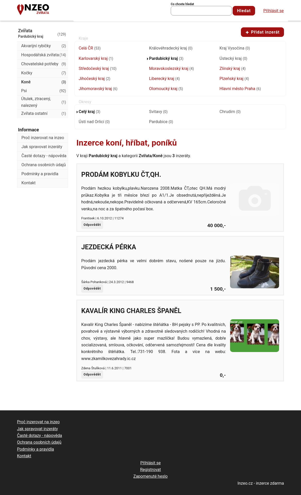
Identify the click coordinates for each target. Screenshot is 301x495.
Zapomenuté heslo (150, 476)
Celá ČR (90, 48)
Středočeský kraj (98, 68)
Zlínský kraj (232, 68)
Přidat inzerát (262, 32)
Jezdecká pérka (108, 247)
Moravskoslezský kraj (171, 68)
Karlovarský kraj (96, 58)
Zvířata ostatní (43, 113)
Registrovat (150, 469)
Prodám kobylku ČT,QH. (121, 174)
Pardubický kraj (166, 58)
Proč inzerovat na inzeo (42, 137)
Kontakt (28, 182)
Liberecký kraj (164, 78)
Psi (43, 90)
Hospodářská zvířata (43, 55)
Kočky (43, 73)
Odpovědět (92, 225)
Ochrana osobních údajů (43, 164)
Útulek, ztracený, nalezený (43, 102)
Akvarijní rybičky (43, 46)
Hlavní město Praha (240, 88)
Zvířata (42, 13)
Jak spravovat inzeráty (41, 146)
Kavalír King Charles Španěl (131, 311)
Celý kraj (89, 111)
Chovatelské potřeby (43, 64)
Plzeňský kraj (234, 78)
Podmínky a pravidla (39, 173)
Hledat (244, 10)
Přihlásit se (273, 10)
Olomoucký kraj (166, 88)
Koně (43, 82)
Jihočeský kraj (94, 78)
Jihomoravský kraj (98, 88)
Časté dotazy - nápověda (43, 155)
